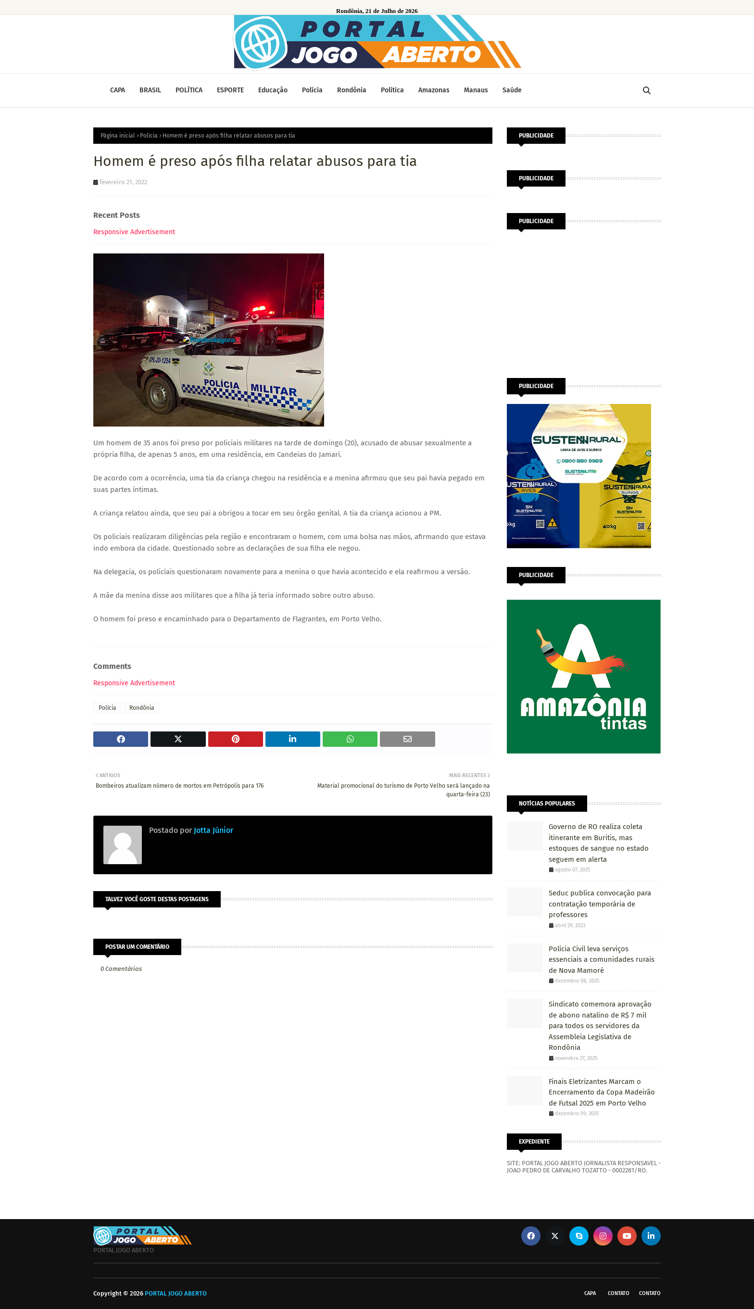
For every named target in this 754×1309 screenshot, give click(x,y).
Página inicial (118, 135)
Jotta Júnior (212, 830)
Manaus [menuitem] (476, 90)
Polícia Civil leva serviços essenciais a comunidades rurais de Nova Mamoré (601, 959)
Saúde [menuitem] (512, 90)
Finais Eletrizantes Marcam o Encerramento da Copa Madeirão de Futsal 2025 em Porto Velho (602, 1092)
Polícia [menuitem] (312, 90)
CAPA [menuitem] (117, 90)
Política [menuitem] (392, 90)
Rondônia (141, 708)
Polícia (149, 135)
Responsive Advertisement (134, 232)
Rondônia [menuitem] (351, 90)
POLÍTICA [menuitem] (189, 90)
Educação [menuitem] (273, 90)
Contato (618, 1293)
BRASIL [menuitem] (150, 90)
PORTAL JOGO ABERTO (176, 1293)
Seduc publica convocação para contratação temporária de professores (600, 904)
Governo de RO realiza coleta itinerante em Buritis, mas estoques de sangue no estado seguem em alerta (599, 843)
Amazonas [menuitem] (434, 90)
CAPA (590, 1293)
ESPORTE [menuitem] (230, 90)
